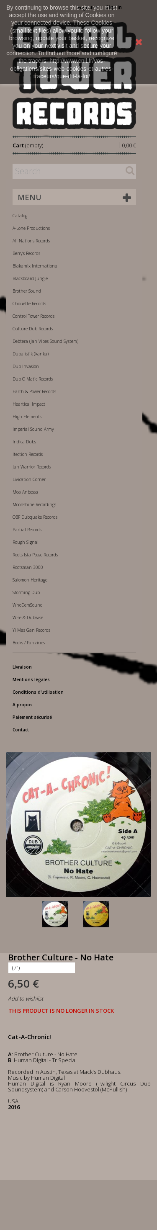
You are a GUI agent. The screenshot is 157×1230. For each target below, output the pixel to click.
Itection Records (28, 454)
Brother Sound (27, 291)
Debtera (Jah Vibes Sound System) (45, 341)
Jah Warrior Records (32, 467)
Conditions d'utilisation (38, 692)
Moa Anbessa (25, 492)
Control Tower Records (33, 316)
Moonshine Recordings (34, 504)
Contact (21, 730)
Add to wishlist (25, 998)
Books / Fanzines (29, 643)
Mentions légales (31, 679)
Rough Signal (26, 542)
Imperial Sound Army (33, 429)
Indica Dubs (24, 442)
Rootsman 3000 (28, 567)
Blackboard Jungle (30, 278)
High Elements (27, 416)
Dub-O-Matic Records (33, 379)
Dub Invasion (26, 366)
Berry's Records (26, 253)
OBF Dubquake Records (35, 517)
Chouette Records (29, 303)
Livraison (22, 667)
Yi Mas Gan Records (31, 630)
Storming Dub (26, 592)
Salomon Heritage (30, 580)
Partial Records (27, 530)
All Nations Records (31, 241)
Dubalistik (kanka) (31, 354)
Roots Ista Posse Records (35, 555)
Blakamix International (36, 266)
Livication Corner (29, 479)
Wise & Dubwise (28, 617)
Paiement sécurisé (32, 717)
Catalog (20, 216)
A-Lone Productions (31, 228)
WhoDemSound (28, 605)
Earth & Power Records (34, 391)
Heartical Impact (29, 404)
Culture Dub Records (33, 329)
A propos (23, 705)
